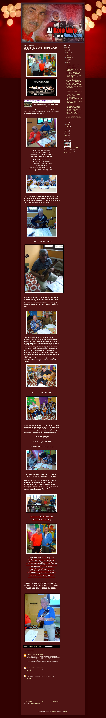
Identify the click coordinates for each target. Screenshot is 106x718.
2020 (66, 47)
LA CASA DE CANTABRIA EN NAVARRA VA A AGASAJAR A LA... (74, 95)
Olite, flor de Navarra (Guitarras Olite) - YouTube (38, 100)
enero (67, 127)
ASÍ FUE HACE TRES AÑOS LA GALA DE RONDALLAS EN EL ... (73, 110)
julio (67, 60)
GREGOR (29, 674)
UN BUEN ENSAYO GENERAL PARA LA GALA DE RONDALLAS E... (74, 92)
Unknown (29, 654)
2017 (66, 130)
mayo (67, 121)
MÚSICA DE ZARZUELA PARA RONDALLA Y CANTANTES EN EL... (74, 113)
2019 (66, 49)
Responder (29, 663)
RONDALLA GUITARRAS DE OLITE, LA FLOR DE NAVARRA (74, 118)
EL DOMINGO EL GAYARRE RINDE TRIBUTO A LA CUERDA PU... (73, 73)
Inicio (43, 701)
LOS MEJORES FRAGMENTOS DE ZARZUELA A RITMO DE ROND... (73, 107)
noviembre (68, 54)
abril (67, 122)
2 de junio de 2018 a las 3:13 (37, 667)
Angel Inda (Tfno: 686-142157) (72, 147)
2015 (66, 133)
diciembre (68, 52)
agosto (67, 59)
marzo (67, 124)
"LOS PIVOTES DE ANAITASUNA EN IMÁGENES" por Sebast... (73, 104)
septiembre (68, 57)
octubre (68, 55)
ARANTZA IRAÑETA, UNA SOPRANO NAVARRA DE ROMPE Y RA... (73, 76)
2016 (66, 131)
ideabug (54, 711)
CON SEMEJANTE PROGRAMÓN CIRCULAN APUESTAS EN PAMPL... (74, 81)
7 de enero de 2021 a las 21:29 (37, 674)
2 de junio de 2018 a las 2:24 (37, 654)
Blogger (65, 711)
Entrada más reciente (28, 701)
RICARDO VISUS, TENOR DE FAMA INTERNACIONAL (73, 70)
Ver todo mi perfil (67, 152)
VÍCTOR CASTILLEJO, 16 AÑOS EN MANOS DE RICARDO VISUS (73, 67)
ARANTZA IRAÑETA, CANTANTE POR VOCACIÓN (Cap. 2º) (74, 78)
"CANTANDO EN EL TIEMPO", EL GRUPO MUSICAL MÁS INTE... (73, 116)
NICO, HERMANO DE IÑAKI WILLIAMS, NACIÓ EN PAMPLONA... (74, 102)
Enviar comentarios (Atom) (34, 703)
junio (67, 62)
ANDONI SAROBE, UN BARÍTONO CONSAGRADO (73, 65)
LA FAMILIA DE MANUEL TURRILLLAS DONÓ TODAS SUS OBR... (74, 87)
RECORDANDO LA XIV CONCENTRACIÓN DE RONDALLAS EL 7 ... (74, 98)
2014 (66, 135)
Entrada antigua (56, 701)
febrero (67, 126)
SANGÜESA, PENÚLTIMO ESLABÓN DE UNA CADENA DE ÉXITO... (73, 90)
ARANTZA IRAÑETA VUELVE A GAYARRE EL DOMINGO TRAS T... (73, 84)
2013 (66, 136)
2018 (66, 50)
